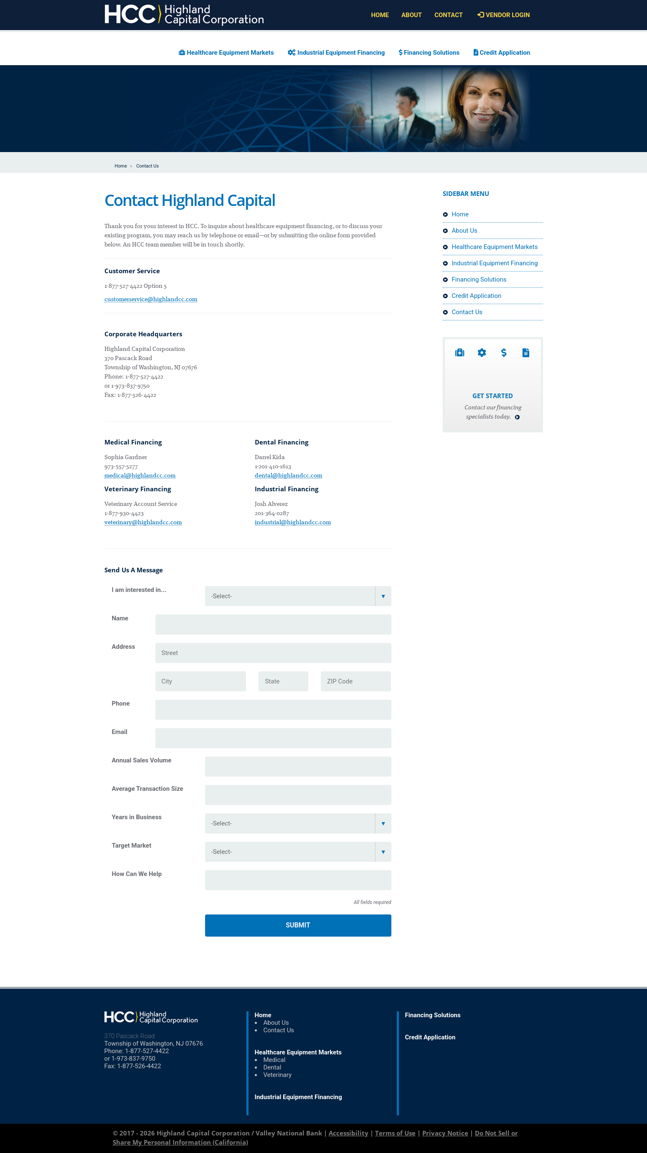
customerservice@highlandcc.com (150, 299)
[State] (283, 681)
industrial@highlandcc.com (293, 523)
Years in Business (137, 817)
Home (121, 166)
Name (120, 618)
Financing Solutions (429, 52)
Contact (448, 15)
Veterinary (278, 1075)
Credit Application (502, 52)
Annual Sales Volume (142, 760)
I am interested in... (139, 590)
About (411, 15)
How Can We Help (137, 874)
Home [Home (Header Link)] (380, 15)
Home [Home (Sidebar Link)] (456, 214)
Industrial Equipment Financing (336, 52)
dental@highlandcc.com (288, 476)
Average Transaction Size (147, 788)
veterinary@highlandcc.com (143, 523)
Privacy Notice (445, 1133)
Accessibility (348, 1133)
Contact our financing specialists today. (492, 412)
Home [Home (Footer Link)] (263, 1015)
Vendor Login (502, 15)
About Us (460, 230)
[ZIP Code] (356, 681)
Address (123, 646)
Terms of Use (395, 1133)
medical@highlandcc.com (139, 476)
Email (119, 732)
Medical (275, 1060)
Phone (121, 703)
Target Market (132, 845)
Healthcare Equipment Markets (226, 52)
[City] (200, 681)
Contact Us (463, 312)
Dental (273, 1067)
